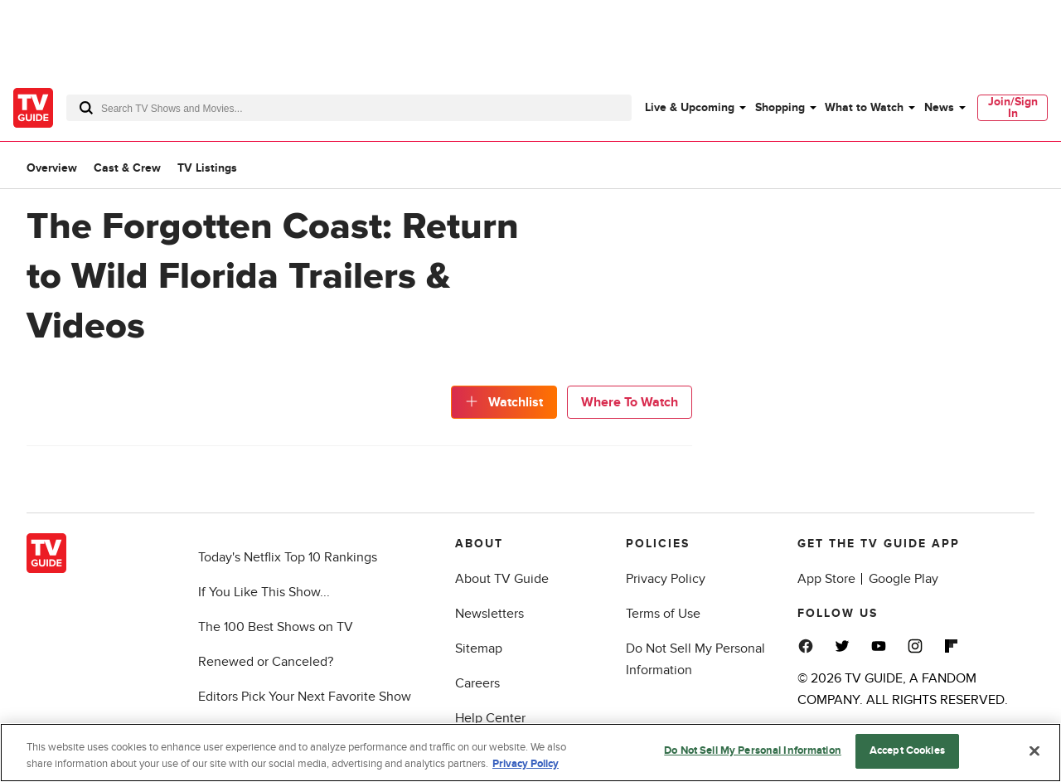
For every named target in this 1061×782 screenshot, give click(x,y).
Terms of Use (663, 613)
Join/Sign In (1013, 107)
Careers (477, 683)
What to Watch (864, 107)
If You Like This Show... (264, 592)
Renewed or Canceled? (265, 661)
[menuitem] (694, 108)
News (939, 107)
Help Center (490, 718)
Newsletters (489, 613)
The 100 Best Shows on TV (275, 627)
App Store (826, 579)
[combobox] (349, 108)
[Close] (1034, 750)
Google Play (903, 579)
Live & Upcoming (689, 107)
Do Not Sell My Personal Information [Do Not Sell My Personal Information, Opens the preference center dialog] (752, 750)
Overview (52, 168)
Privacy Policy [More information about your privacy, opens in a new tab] (525, 763)
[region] (530, 752)
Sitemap (478, 648)
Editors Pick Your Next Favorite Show (304, 696)
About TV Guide (502, 579)
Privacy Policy (665, 579)
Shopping (780, 107)
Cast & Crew (127, 168)
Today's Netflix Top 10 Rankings (287, 557)
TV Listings (207, 168)
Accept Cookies (907, 750)
